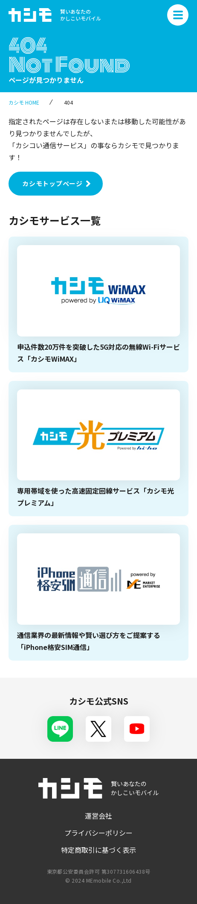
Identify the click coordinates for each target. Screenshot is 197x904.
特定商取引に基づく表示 (98, 850)
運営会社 (98, 815)
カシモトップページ (52, 183)
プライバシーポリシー (98, 833)
